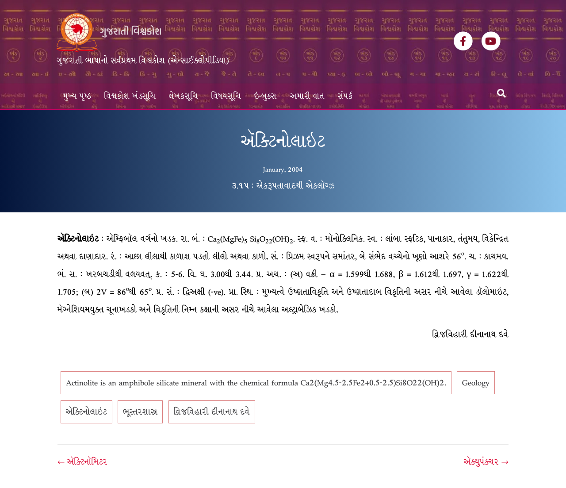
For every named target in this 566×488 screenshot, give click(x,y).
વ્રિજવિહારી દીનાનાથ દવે (212, 412)
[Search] (501, 93)
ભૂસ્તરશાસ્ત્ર (140, 412)
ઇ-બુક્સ (265, 96)
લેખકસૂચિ (183, 96)
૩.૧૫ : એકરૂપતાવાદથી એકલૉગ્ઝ (283, 186)
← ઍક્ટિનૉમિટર (82, 462)
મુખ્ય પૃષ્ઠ (77, 96)
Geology (476, 383)
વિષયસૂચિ (226, 96)
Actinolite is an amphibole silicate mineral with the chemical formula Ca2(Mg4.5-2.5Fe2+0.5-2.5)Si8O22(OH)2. (256, 383)
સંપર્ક (345, 96)
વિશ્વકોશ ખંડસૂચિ (130, 96)
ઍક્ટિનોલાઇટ (86, 412)
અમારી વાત (307, 96)
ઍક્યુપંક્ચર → (486, 462)
